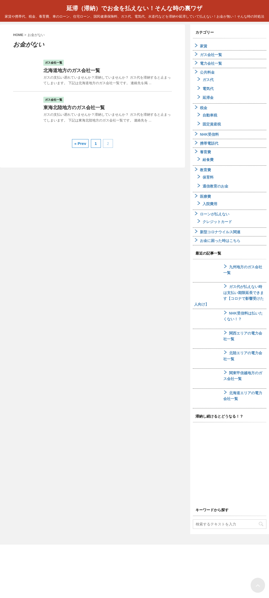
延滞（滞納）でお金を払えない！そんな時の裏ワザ (134, 8)
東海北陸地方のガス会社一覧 (74, 107)
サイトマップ (142, 564)
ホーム (121, 564)
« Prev (80, 143)
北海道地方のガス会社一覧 (71, 70)
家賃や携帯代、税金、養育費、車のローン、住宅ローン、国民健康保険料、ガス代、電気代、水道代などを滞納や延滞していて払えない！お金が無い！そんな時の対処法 (134, 587)
